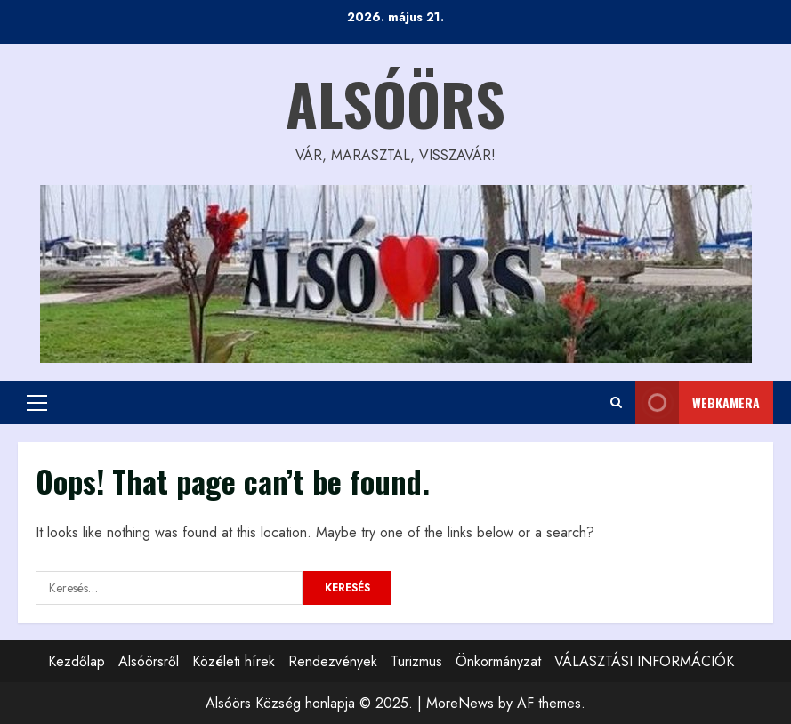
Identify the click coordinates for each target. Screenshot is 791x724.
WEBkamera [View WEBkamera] (697, 402)
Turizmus (416, 661)
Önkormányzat (498, 661)
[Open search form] (616, 402)
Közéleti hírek (233, 661)
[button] (37, 403)
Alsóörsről (148, 661)
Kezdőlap (76, 661)
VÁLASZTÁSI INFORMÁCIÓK (644, 661)
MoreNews (460, 703)
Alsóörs (395, 103)
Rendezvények (332, 661)
